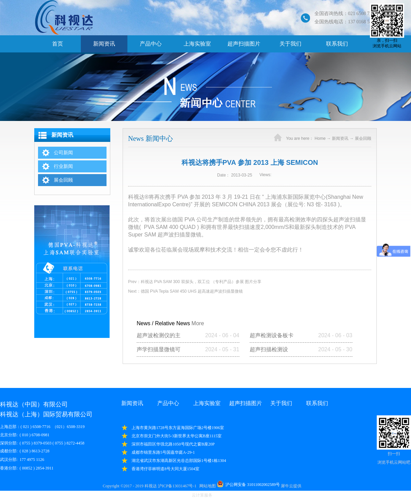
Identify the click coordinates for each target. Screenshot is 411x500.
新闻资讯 (340, 138)
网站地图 (206, 486)
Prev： (194, 281)
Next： (185, 291)
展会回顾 (363, 138)
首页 (57, 44)
